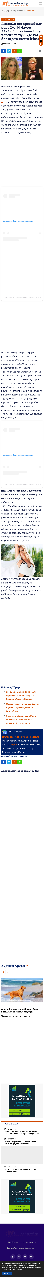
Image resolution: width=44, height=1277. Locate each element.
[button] (3, 972)
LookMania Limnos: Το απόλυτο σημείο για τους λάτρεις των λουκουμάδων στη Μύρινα (21, 695)
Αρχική (5, 11)
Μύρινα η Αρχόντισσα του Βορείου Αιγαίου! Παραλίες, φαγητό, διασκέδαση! (22, 707)
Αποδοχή (7, 1273)
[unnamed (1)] (22, 1101)
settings (19, 1269)
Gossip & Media (17, 11)
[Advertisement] (22, 159)
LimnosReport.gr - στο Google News (20, 737)
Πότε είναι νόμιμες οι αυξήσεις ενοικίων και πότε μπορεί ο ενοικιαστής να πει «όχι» (21, 719)
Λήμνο (14, 744)
